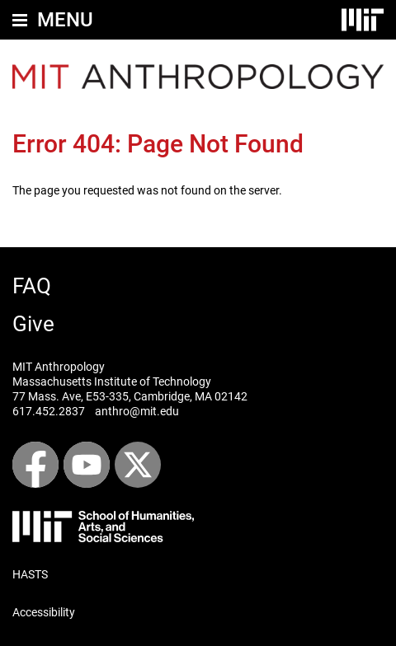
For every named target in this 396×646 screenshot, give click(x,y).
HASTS (30, 574)
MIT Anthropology (58, 366)
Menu (65, 19)
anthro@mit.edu (137, 411)
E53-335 (107, 396)
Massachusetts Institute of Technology (111, 381)
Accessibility (43, 612)
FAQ (31, 286)
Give (33, 323)
